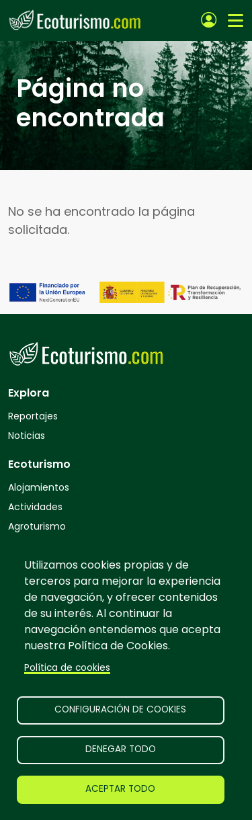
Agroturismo (37, 526)
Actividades (35, 507)
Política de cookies (67, 667)
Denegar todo (120, 749)
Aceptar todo (120, 788)
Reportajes (33, 416)
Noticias (26, 435)
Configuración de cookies (120, 709)
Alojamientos (38, 487)
